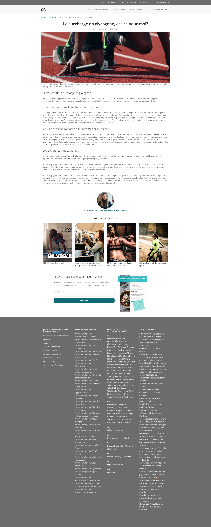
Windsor (128, 422)
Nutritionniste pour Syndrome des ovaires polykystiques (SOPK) (88, 471)
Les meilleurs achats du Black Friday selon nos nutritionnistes (88, 264)
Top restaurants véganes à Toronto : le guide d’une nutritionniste (150, 489)
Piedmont (111, 362)
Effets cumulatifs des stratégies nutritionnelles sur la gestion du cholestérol (152, 427)
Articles (139, 9)
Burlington (121, 405)
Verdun (110, 397)
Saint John (111, 449)
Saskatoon (118, 464)
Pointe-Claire (121, 362)
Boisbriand (120, 338)
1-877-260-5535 (108, 2)
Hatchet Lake (129, 438)
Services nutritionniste (101, 9)
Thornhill (111, 419)
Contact (46, 343)
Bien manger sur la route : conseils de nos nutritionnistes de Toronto (152, 457)
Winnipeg (111, 472)
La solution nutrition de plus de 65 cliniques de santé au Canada (152, 392)
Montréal (111, 359)
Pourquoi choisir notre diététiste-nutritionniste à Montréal (150, 413)
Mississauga (128, 413)
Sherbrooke (112, 391)
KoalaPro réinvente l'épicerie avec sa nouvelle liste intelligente (151, 342)
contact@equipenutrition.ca (136, 2)
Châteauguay (112, 344)
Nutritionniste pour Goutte (86, 380)
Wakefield (118, 397)
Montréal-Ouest (122, 359)
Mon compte (164, 2)
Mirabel (130, 353)
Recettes (131, 9)
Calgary (110, 430)
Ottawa (125, 416)
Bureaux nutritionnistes (52, 354)
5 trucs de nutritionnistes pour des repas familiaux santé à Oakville (152, 466)
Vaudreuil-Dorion (122, 394)
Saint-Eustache (124, 373)
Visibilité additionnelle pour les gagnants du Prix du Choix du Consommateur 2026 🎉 (152, 474)
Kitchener (128, 410)
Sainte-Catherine (114, 385)
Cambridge (112, 407)
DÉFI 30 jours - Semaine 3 (53, 263)
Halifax (120, 438)
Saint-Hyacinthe (114, 376)
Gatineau (130, 347)
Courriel (56, 291)
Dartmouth (112, 438)
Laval (123, 350)
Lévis (128, 350)
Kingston (120, 410)
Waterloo (120, 422)
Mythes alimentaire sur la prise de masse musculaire (120, 264)
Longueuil (111, 353)
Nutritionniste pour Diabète (87, 360)
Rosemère (111, 367)
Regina (110, 464)
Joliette (117, 350)
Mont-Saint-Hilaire (127, 356)
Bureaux (124, 9)
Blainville (111, 338)
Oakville (118, 416)
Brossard (122, 341)
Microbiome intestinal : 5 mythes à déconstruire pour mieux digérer (151, 498)
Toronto (119, 419)
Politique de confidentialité (53, 365)
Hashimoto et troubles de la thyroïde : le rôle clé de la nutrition (151, 507)
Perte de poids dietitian (85, 436)
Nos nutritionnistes (50, 350)
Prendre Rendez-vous (160, 9)
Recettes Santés (49, 361)
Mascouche (121, 353)
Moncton (129, 446)
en (147, 9)
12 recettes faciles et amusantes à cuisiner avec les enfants (152, 378)
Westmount (129, 397)
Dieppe (110, 446)
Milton (119, 413)
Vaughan (111, 422)
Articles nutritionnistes (51, 358)
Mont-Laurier (112, 356)
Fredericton (119, 446)
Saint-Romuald (123, 382)
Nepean (110, 416)
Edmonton (118, 430)
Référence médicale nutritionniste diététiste (56, 338)
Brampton (111, 405)
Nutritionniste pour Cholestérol (88, 351)
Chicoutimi (123, 344)
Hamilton (111, 410)
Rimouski (129, 364)
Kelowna (110, 456)
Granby (110, 350)
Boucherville (112, 341)
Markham (111, 413)
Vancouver (126, 456)
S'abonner (84, 300)
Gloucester (122, 407)
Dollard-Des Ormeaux (116, 347)
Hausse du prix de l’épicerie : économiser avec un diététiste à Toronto (152, 442)
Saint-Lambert (122, 379)
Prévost (131, 362)
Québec (110, 364)
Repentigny (119, 364)
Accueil (88, 9)
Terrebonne (123, 391)
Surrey (118, 456)
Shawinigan (121, 388)
